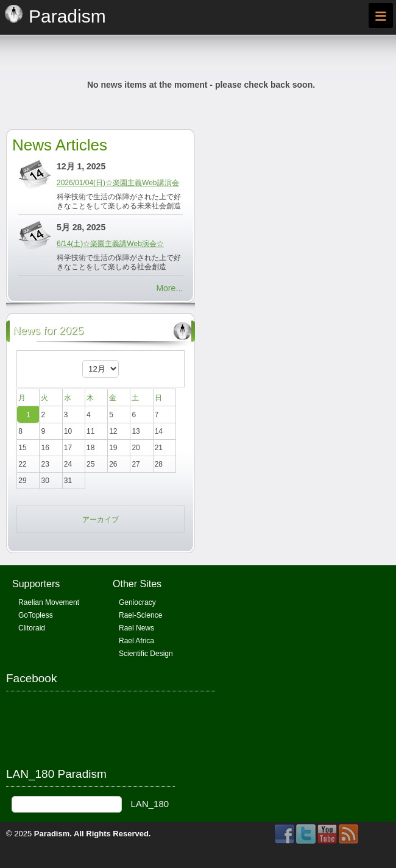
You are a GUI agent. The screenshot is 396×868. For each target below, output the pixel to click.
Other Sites (137, 584)
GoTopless (35, 615)
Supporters (36, 584)
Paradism (52, 833)
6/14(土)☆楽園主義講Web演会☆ (110, 243)
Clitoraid (31, 628)
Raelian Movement (48, 602)
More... (169, 288)
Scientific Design (146, 653)
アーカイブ (100, 519)
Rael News (136, 628)
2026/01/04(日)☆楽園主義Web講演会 (118, 182)
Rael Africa (136, 641)
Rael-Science (140, 615)
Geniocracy (137, 602)
